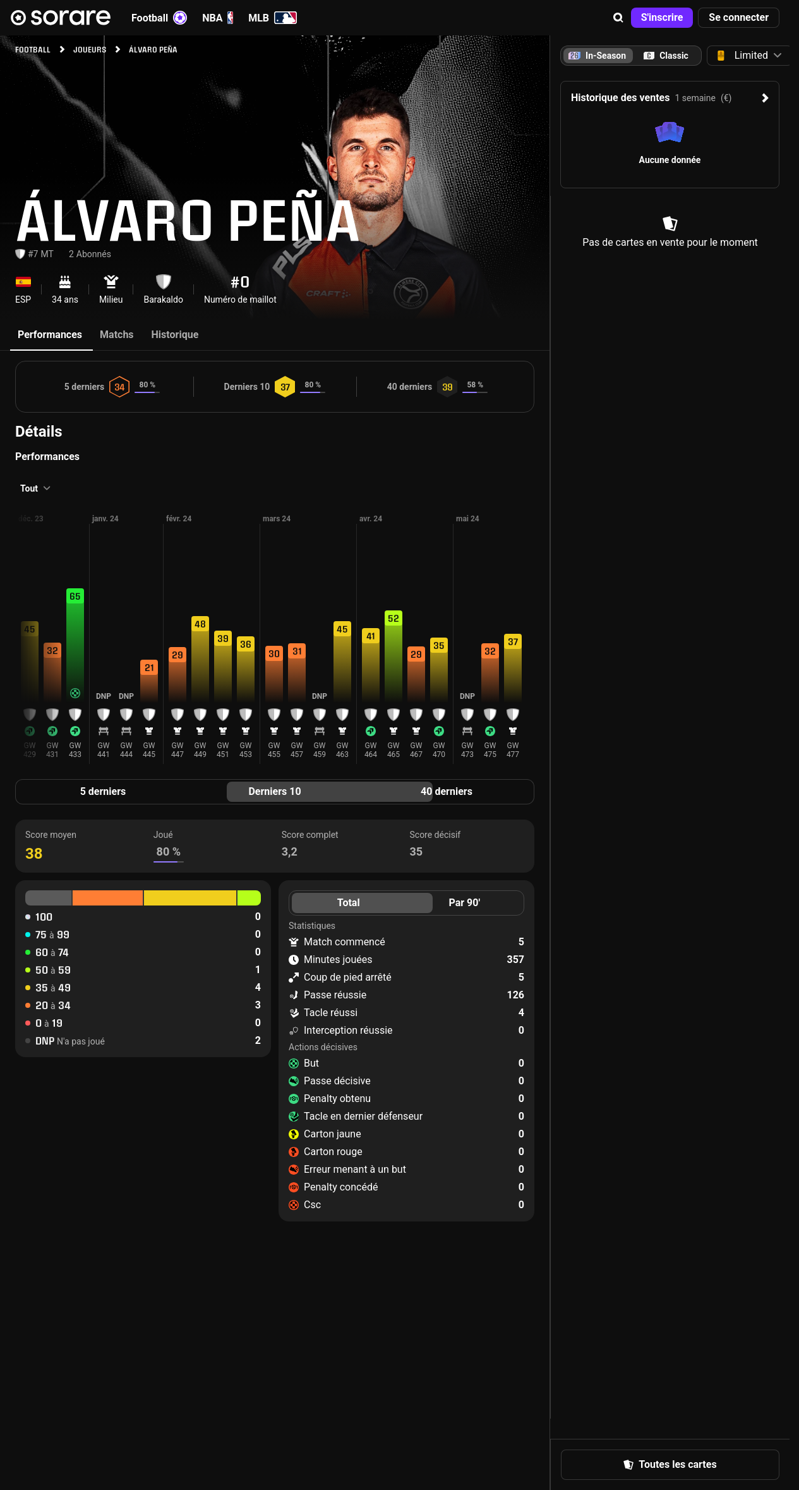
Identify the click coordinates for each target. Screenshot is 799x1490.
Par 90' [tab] (464, 903)
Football (159, 18)
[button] (618, 17)
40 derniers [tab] (446, 791)
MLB (272, 17)
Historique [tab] (175, 335)
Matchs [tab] (117, 335)
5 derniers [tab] (103, 791)
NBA (217, 17)
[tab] (666, 56)
